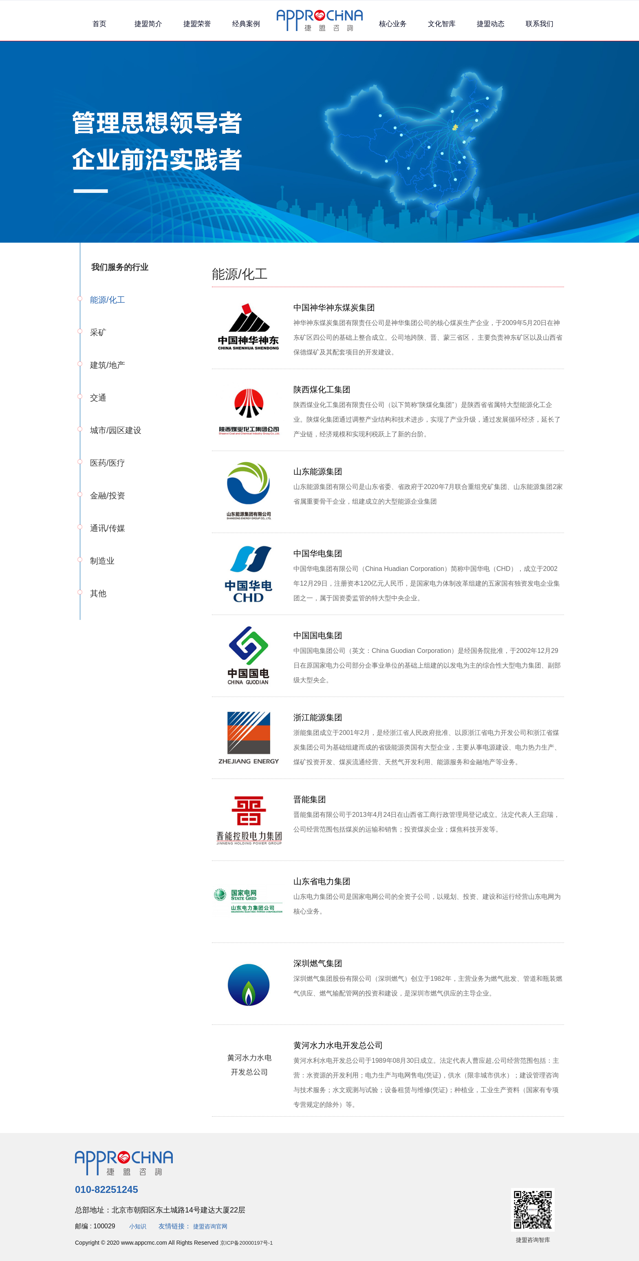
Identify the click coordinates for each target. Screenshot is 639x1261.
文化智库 (442, 24)
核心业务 (393, 24)
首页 (99, 24)
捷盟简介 (148, 24)
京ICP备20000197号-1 (248, 1242)
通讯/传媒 (107, 528)
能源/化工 (107, 299)
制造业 (102, 560)
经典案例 (246, 24)
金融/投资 (107, 495)
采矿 (98, 332)
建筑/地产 (107, 365)
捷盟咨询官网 (215, 1226)
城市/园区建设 (115, 430)
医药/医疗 (107, 462)
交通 (98, 397)
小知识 (139, 1226)
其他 (98, 593)
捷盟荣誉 (197, 24)
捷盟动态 (491, 24)
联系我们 (539, 24)
